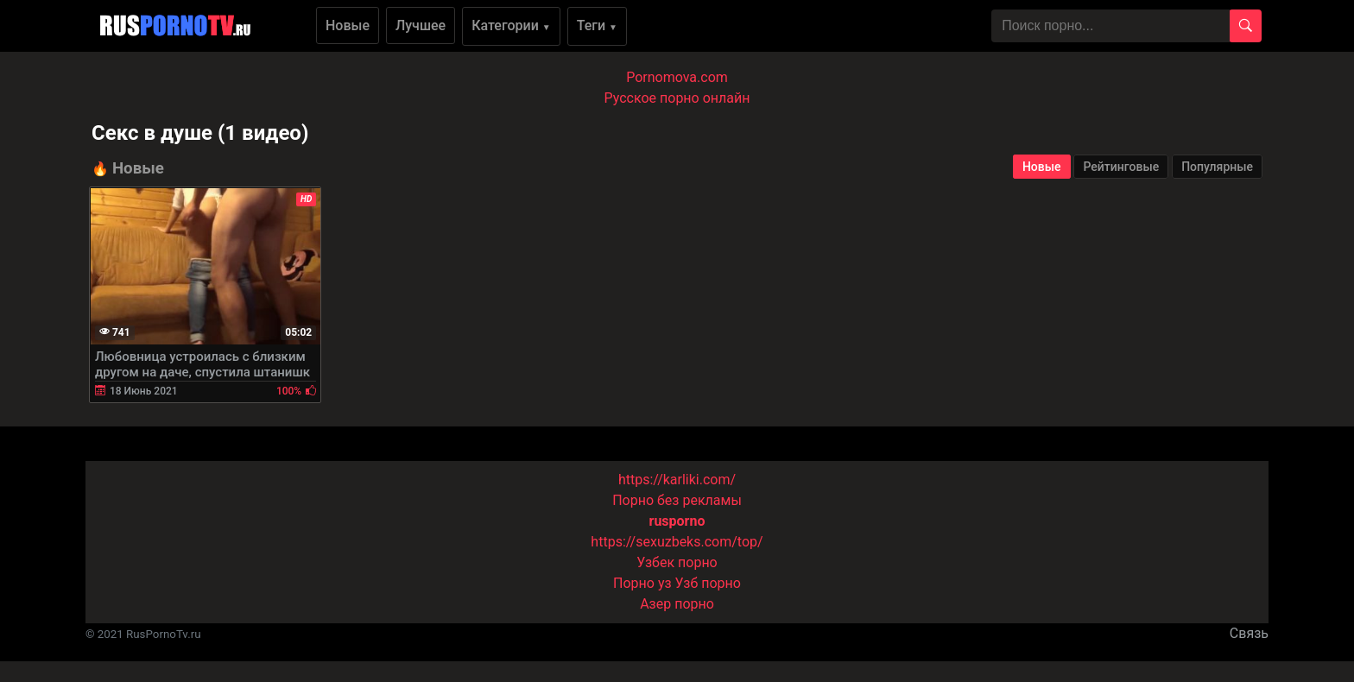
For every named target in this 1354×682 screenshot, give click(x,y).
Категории (511, 25)
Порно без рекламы (677, 500)
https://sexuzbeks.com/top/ (676, 542)
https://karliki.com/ (677, 479)
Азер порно (677, 604)
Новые (348, 25)
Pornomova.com (677, 77)
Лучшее (420, 25)
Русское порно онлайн (677, 98)
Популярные (1217, 167)
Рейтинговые (1121, 167)
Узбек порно (677, 562)
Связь (1249, 633)
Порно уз (642, 583)
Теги (597, 25)
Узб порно (708, 583)
